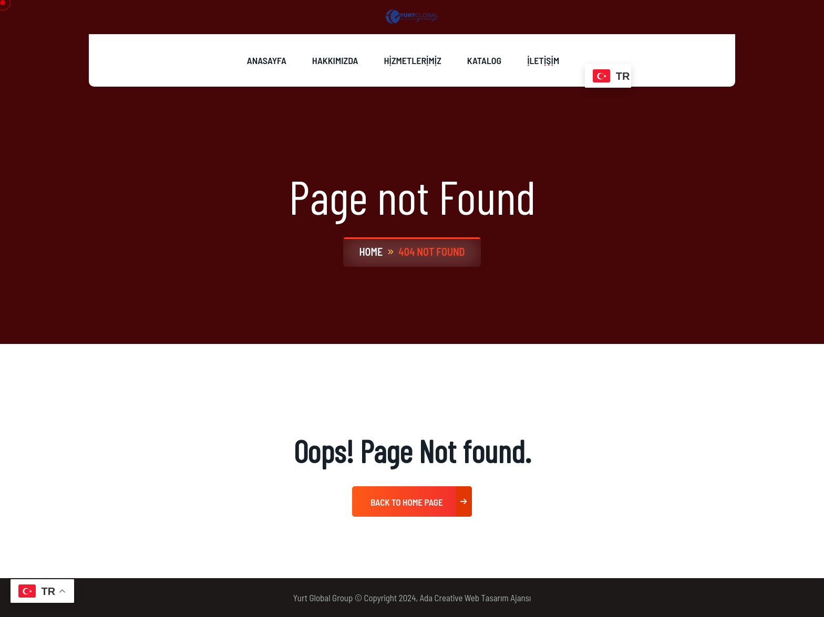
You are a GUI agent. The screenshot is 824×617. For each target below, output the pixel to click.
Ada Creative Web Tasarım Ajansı (475, 597)
